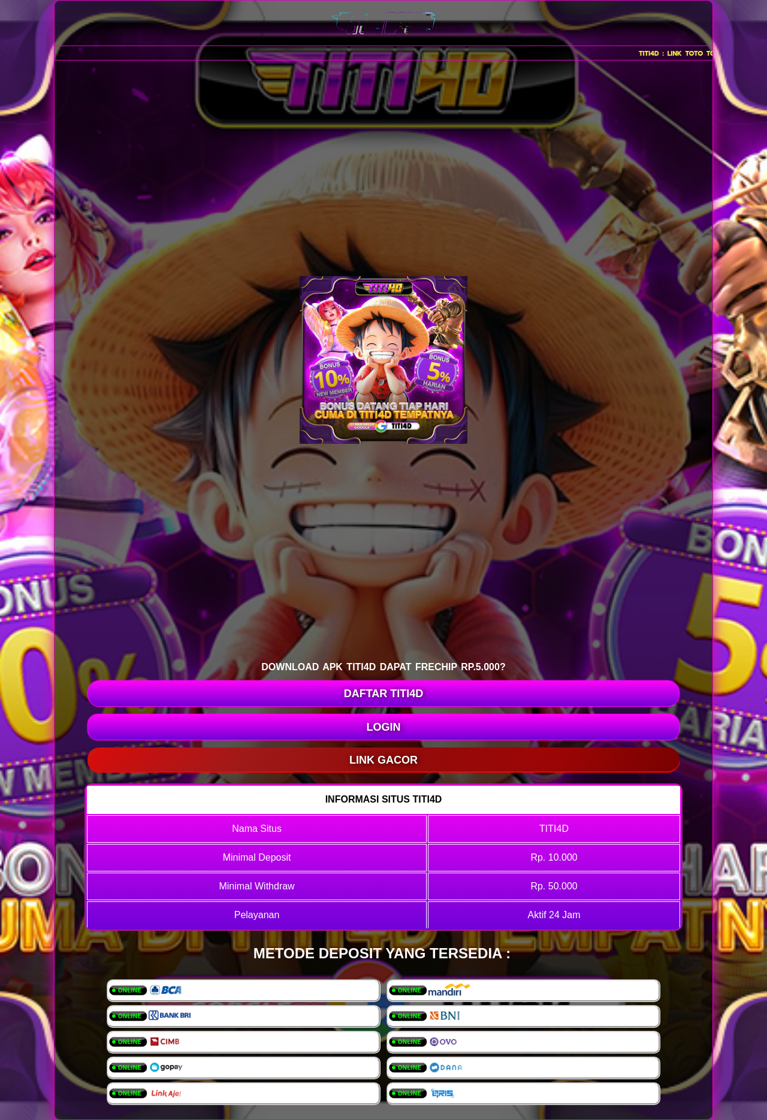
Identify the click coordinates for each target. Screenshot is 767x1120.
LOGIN (384, 727)
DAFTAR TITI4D (384, 694)
